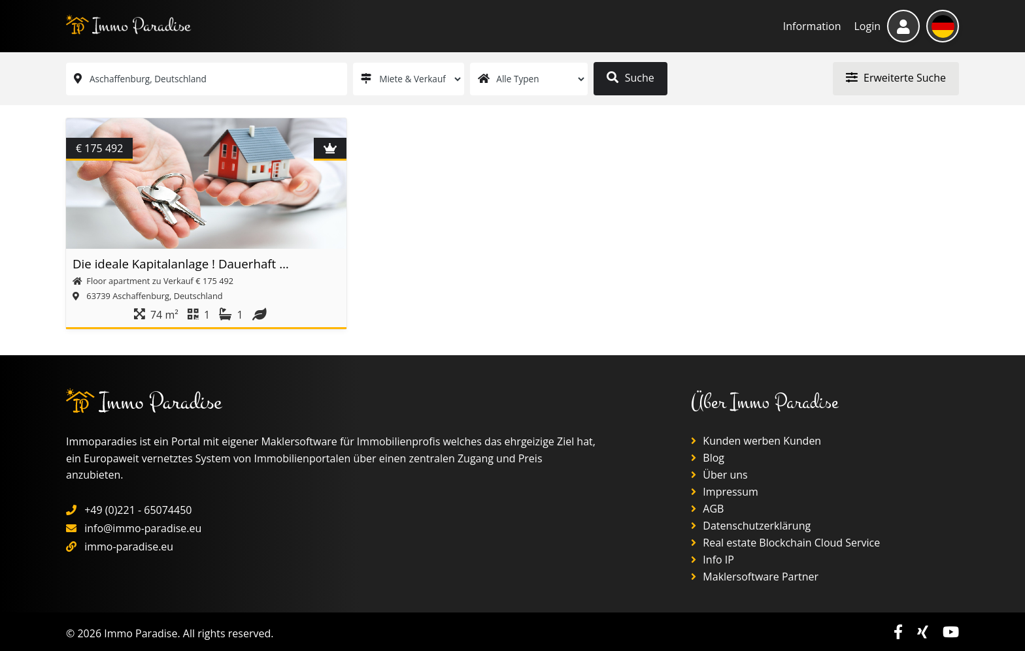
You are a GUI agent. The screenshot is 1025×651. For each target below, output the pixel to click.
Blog (707, 458)
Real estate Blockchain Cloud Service (785, 542)
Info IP (712, 559)
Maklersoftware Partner (754, 576)
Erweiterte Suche (896, 78)
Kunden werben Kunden (756, 441)
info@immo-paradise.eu (142, 528)
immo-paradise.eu (128, 546)
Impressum (724, 491)
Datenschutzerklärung (751, 525)
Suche (630, 78)
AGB (707, 508)
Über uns (719, 475)
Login (867, 26)
